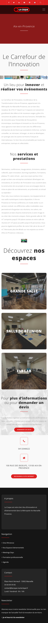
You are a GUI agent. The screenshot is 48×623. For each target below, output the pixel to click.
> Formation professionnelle (12, 557)
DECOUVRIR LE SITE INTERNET (24, 476)
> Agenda (5, 562)
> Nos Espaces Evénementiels (12, 548)
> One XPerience (7, 543)
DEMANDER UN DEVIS (24, 430)
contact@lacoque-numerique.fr (16, 588)
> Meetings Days (7, 552)
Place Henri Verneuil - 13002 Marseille (18, 581)
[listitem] (24, 515)
